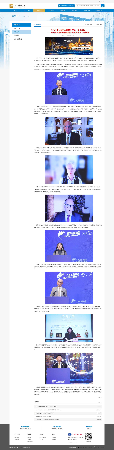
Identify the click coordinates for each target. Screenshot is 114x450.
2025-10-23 (67, 419)
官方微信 (101, 1)
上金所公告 (16, 437)
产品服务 (51, 10)
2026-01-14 (67, 416)
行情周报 (29, 437)
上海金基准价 (30, 441)
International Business (67, 5)
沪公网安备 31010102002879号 (85, 447)
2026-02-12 (67, 410)
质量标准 (54, 439)
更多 (100, 402)
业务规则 (54, 437)
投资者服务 (87, 10)
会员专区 (74, 10)
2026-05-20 (67, 406)
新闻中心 (39, 10)
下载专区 (41, 439)
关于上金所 (27, 10)
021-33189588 (73, 439)
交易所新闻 (97, 24)
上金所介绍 (16, 439)
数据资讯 (63, 10)
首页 (15, 10)
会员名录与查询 (43, 437)
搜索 (102, 5)
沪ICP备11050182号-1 (100, 447)
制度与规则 (98, 10)
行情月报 (29, 439)
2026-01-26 (67, 413)
